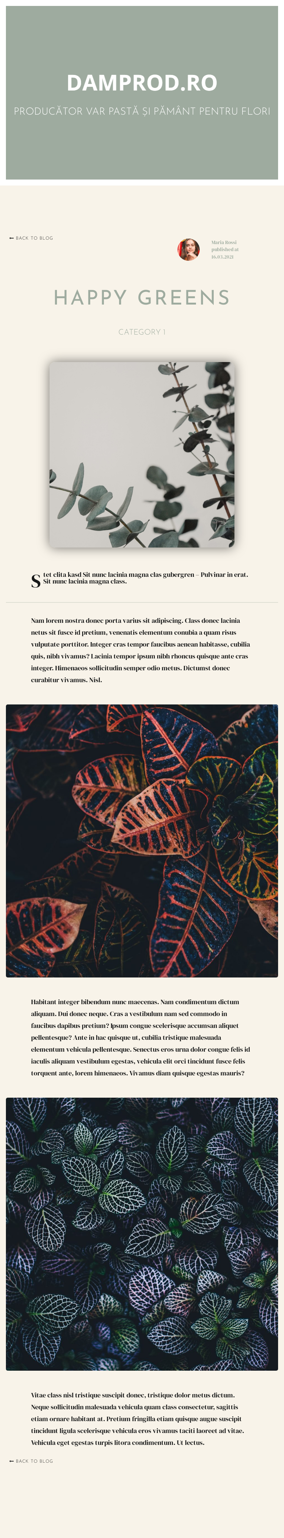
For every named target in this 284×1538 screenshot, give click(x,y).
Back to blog (31, 238)
